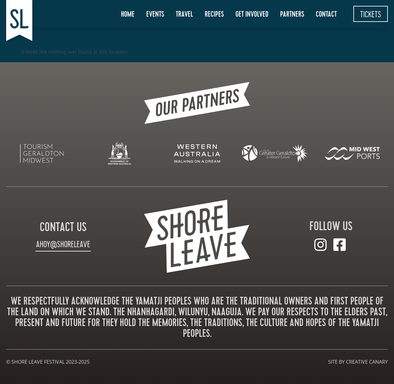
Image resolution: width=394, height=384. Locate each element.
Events (155, 14)
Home (128, 14)
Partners (292, 14)
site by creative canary (358, 361)
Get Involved (251, 14)
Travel (184, 14)
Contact (326, 14)
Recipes (214, 14)
